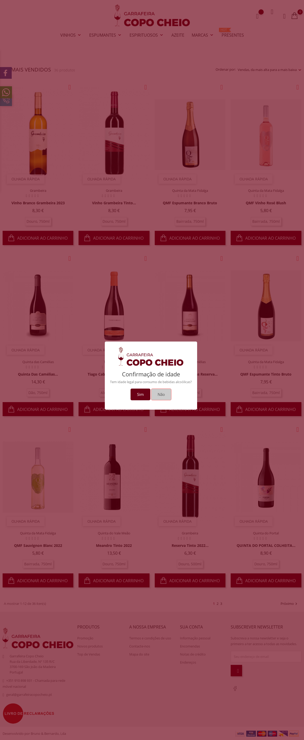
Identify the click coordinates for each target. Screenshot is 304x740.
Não (161, 394)
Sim (140, 394)
